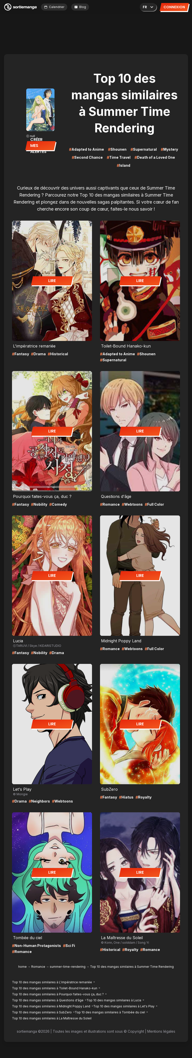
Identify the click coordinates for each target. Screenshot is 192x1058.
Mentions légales (161, 1031)
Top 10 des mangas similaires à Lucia (113, 1000)
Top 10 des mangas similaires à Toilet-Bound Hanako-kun (54, 988)
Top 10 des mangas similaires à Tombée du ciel (110, 1012)
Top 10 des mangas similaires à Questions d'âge (48, 1000)
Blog (80, 7)
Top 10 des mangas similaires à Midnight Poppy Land (51, 1006)
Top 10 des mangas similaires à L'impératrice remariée (52, 982)
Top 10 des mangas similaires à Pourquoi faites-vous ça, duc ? (58, 994)
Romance (38, 966)
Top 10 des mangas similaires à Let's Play (123, 1006)
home (22, 966)
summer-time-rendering (68, 966)
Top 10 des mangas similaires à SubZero (42, 1012)
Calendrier (54, 7)
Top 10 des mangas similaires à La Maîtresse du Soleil (52, 1018)
